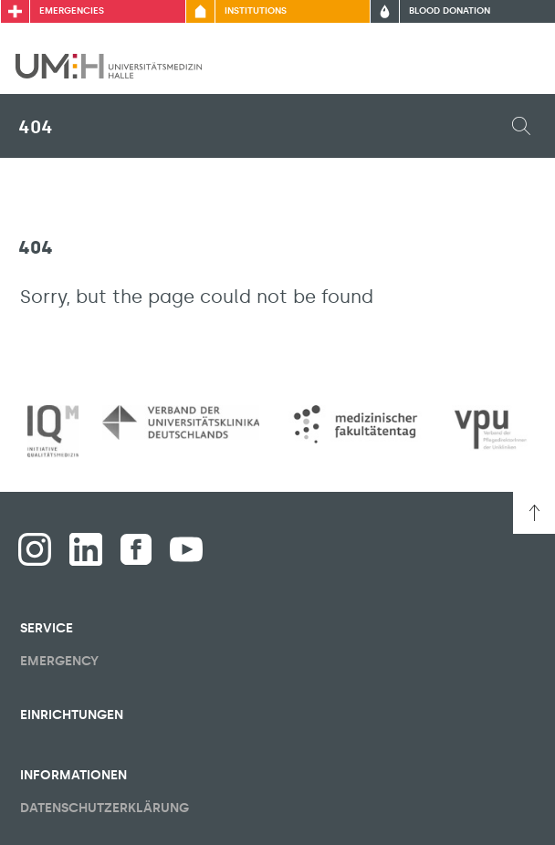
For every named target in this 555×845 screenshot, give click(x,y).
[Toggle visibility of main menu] (515, 65)
